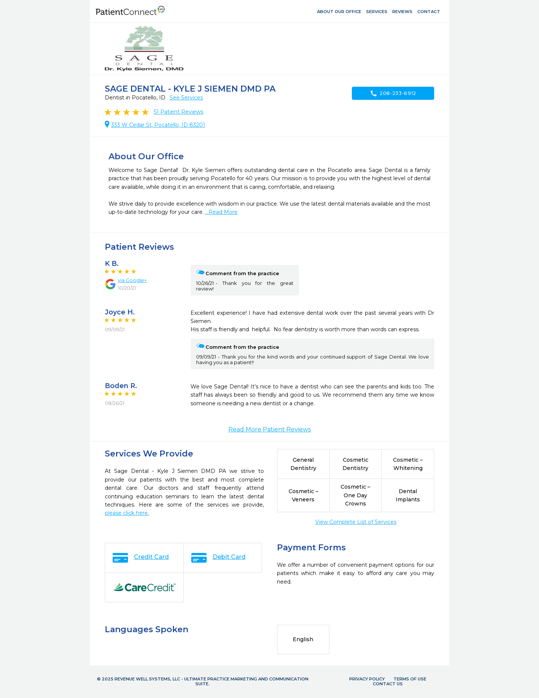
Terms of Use (409, 679)
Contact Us (388, 683)
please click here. (127, 513)
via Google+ (132, 280)
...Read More (221, 212)
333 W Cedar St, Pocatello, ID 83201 (158, 125)
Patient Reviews (178, 111)
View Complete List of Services (355, 522)
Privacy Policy (367, 679)
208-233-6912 (393, 93)
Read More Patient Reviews (269, 429)
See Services (186, 97)
